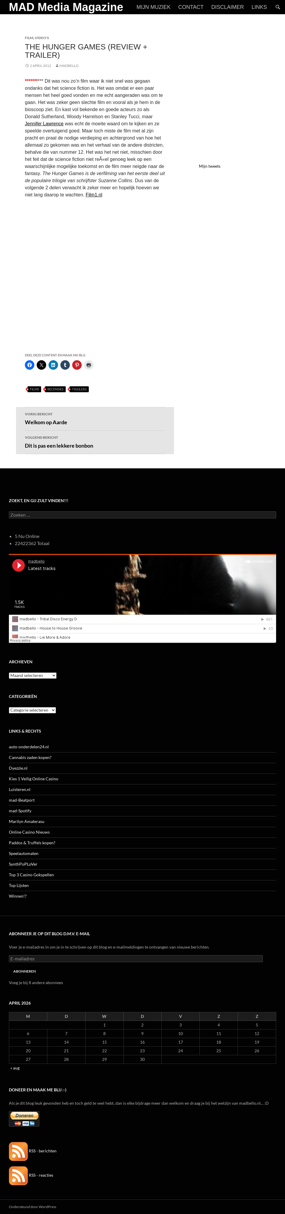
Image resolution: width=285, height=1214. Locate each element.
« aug (15, 1067)
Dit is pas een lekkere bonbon (95, 441)
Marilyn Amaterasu (26, 821)
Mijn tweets (209, 166)
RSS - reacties (31, 1175)
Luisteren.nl (19, 789)
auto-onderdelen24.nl (29, 746)
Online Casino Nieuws (29, 832)
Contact (191, 7)
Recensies (55, 389)
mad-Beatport (22, 800)
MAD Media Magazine (66, 7)
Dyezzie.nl (18, 768)
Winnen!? (18, 896)
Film (29, 38)
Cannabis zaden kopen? (30, 757)
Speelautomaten (23, 853)
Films (34, 389)
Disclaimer (227, 7)
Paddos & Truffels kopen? (32, 842)
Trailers (79, 389)
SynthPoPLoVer (23, 864)
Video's (42, 38)
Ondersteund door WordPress (32, 1207)
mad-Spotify (20, 810)
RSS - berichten (33, 1150)
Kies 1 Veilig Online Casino (33, 778)
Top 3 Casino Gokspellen (31, 874)
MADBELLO (69, 65)
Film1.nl (94, 194)
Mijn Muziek (153, 7)
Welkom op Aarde (95, 418)
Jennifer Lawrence (44, 123)
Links (259, 7)
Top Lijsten (19, 885)
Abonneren (24, 971)
